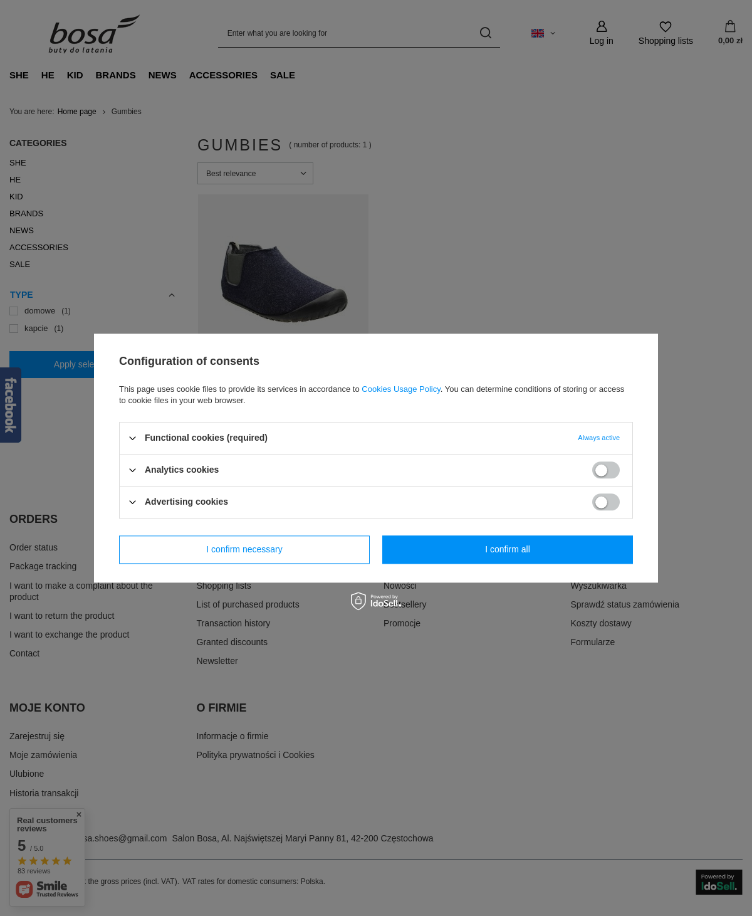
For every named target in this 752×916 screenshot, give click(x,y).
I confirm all (507, 549)
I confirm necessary (244, 549)
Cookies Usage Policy (401, 389)
